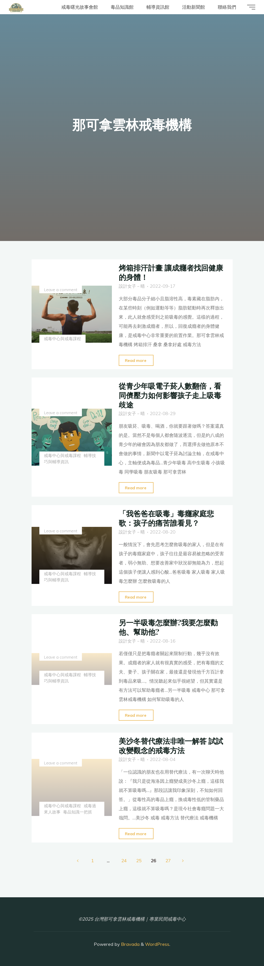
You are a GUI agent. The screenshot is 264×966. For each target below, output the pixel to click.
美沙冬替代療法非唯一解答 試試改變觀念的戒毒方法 (170, 745)
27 (168, 860)
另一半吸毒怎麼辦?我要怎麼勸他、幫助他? (171, 627)
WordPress (157, 944)
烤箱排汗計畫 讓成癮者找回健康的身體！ (170, 272)
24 (124, 860)
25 (139, 860)
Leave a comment (61, 290)
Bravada (130, 944)
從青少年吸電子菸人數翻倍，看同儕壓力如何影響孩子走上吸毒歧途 (169, 395)
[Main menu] (248, 7)
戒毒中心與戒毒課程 (62, 338)
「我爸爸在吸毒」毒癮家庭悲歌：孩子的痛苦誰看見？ (169, 518)
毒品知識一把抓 (78, 811)
